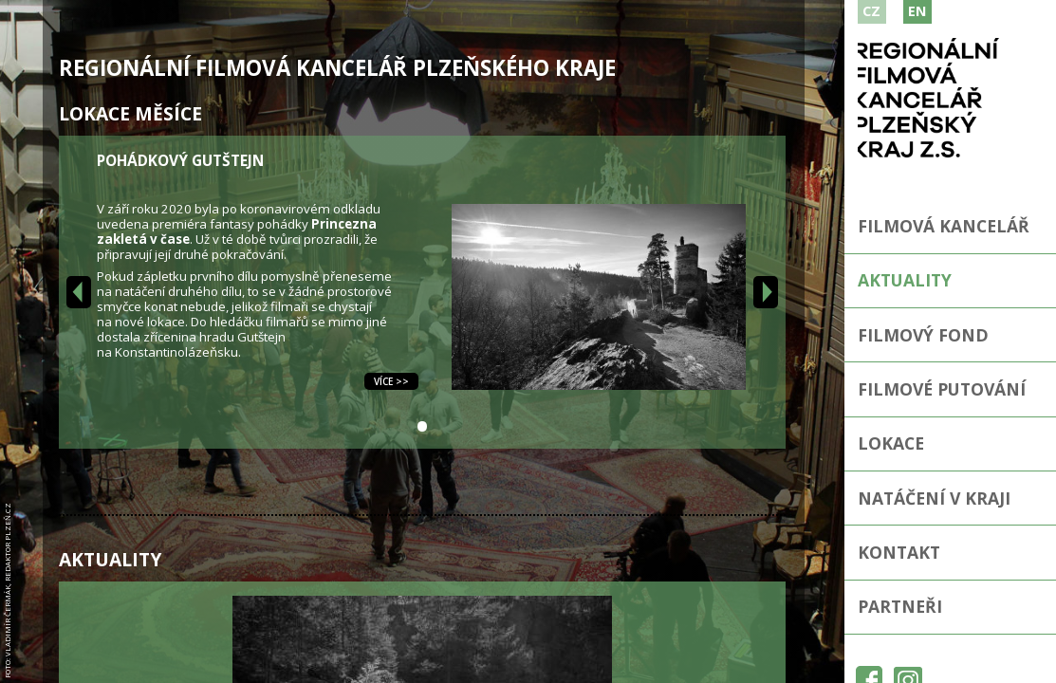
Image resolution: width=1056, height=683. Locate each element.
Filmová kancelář (943, 225)
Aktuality (905, 279)
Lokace (891, 443)
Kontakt (899, 552)
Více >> (391, 381)
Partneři (900, 606)
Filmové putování (942, 389)
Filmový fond (923, 334)
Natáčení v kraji (934, 498)
